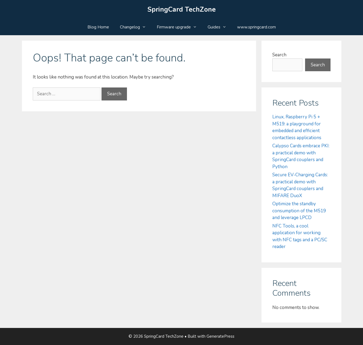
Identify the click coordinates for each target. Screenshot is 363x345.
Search (279, 55)
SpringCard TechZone (182, 9)
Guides (220, 27)
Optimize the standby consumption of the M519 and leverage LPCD (299, 211)
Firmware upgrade (179, 27)
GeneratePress (220, 336)
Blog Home (98, 27)
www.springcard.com (256, 27)
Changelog (135, 27)
